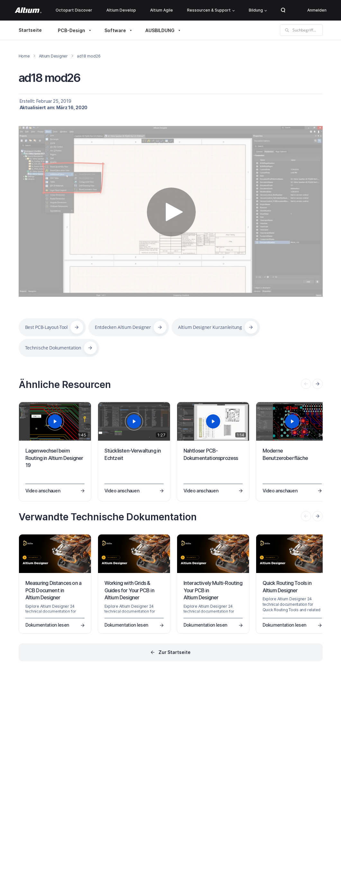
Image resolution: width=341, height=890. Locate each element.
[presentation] (317, 384)
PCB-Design (71, 30)
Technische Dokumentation (53, 348)
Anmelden (317, 10)
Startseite (30, 30)
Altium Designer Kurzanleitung (210, 327)
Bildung (258, 10)
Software (115, 30)
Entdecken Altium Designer (123, 327)
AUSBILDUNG (160, 30)
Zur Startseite (174, 652)
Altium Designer (53, 56)
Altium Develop (121, 10)
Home (24, 56)
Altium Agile (161, 10)
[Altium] (28, 10)
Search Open (283, 10)
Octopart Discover (74, 10)
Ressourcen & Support (211, 10)
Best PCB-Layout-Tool (46, 327)
